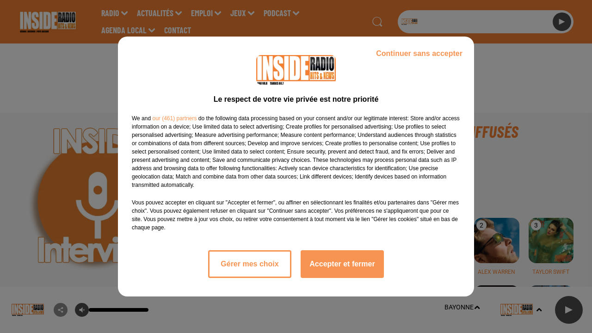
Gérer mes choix (249, 264)
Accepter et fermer (342, 264)
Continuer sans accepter (419, 53)
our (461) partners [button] (174, 118)
